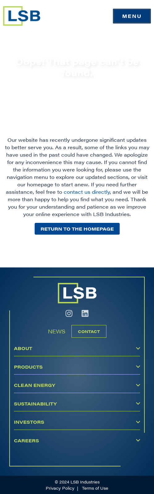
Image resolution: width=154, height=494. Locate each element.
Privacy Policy (60, 488)
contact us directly (87, 191)
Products (28, 366)
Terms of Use (95, 488)
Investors (29, 421)
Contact (89, 331)
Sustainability (35, 403)
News (56, 331)
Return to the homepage (77, 228)
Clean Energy (34, 385)
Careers (26, 440)
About (23, 348)
